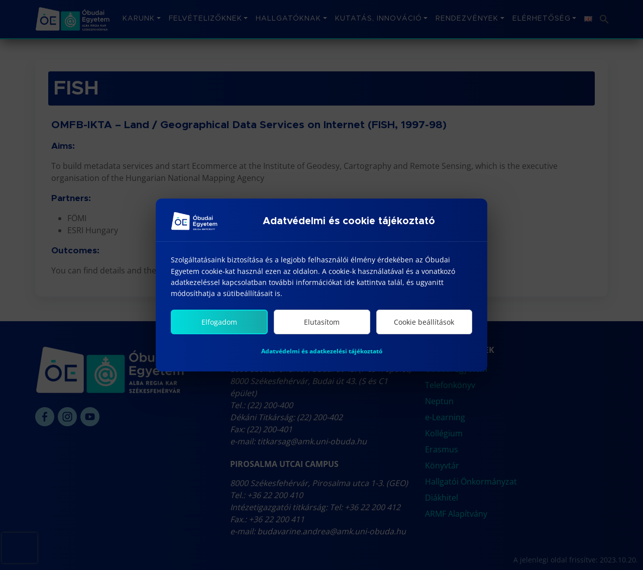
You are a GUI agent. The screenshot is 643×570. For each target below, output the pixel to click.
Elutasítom (322, 323)
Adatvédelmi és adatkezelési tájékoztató (321, 352)
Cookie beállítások (424, 323)
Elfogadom (219, 323)
